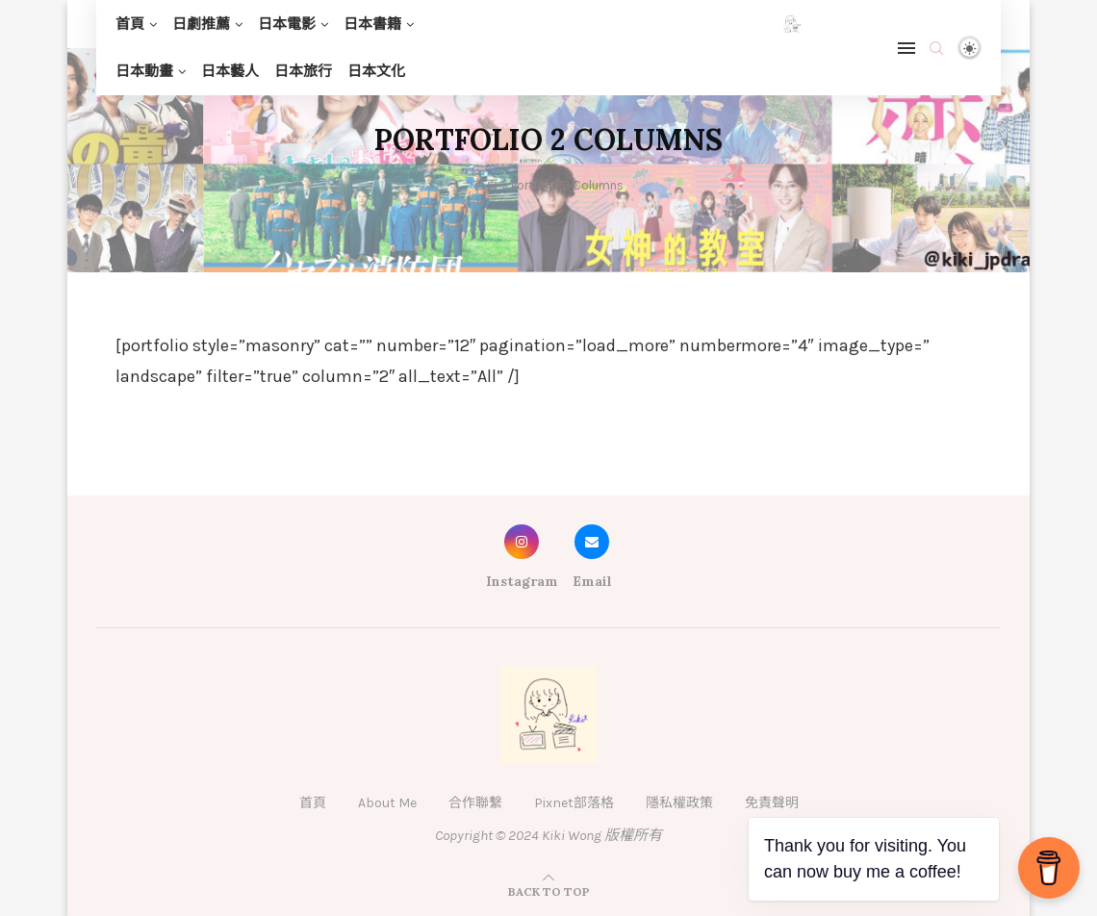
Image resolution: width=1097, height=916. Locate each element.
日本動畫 (144, 71)
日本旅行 (303, 71)
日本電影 (287, 24)
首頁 (129, 24)
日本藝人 (230, 71)
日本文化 (376, 71)
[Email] (592, 561)
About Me (387, 803)
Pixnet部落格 (574, 803)
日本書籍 (372, 24)
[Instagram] (522, 561)
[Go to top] (549, 891)
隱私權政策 (679, 803)
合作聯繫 (475, 803)
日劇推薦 (201, 24)
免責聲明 (772, 803)
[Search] (936, 48)
